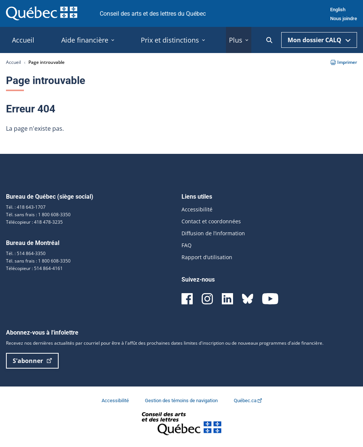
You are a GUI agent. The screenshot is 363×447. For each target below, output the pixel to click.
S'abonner (32, 361)
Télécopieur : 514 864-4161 (34, 268)
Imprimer (344, 62)
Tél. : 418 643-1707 (26, 207)
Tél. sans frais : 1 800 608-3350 (38, 214)
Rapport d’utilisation (207, 257)
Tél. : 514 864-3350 (26, 253)
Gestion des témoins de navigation (182, 400)
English (337, 9)
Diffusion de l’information (213, 233)
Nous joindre (343, 18)
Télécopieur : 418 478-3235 (34, 222)
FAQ (187, 245)
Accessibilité (197, 209)
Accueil (13, 62)
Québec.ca (248, 400)
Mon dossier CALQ (319, 40)
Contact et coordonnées (211, 221)
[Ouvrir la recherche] (269, 40)
